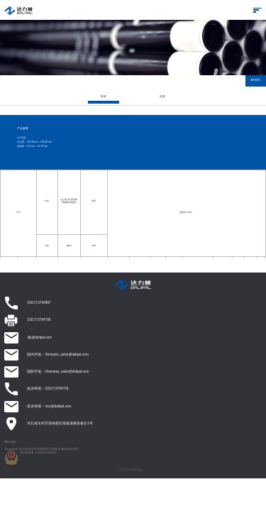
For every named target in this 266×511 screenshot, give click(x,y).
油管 (162, 96)
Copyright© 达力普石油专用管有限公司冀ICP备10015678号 (41, 449)
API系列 (256, 80)
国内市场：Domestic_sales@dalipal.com (57, 354)
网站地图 (10, 442)
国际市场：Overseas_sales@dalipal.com (58, 371)
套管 (103, 96)
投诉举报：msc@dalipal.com (49, 406)
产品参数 (22, 129)
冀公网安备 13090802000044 (38, 452)
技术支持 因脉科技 (131, 469)
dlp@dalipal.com (39, 337)
